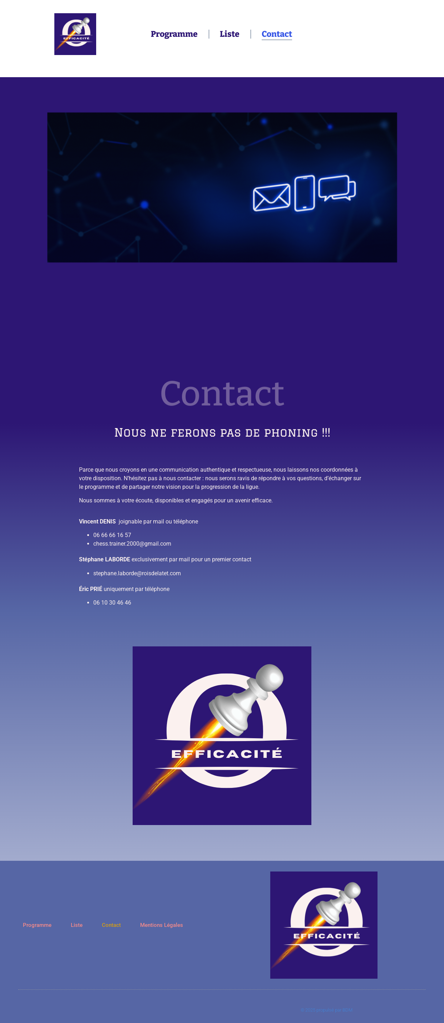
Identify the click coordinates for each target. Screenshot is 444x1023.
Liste (230, 34)
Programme (174, 34)
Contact (277, 34)
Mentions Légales (161, 925)
